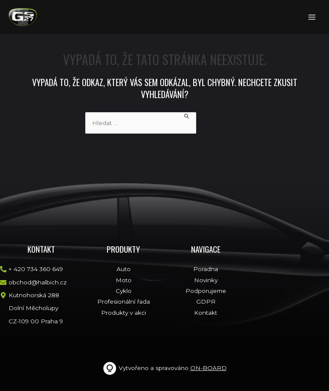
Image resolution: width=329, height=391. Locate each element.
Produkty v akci (123, 312)
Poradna (205, 269)
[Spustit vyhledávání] (187, 116)
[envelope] (33, 282)
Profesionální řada (123, 301)
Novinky (206, 280)
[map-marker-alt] (29, 295)
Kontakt (205, 312)
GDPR (205, 301)
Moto (124, 280)
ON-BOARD (208, 367)
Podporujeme (205, 290)
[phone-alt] (31, 269)
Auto (124, 269)
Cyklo (124, 290)
